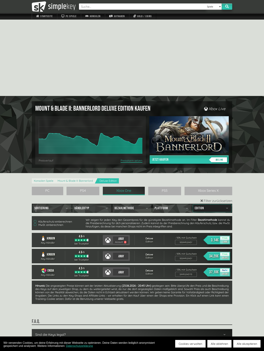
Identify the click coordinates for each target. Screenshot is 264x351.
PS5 (165, 114)
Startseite (44, 16)
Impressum (46, 328)
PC (47, 114)
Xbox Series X (208, 114)
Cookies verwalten (190, 343)
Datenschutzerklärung (79, 345)
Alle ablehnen (219, 343)
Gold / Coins (142, 16)
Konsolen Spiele (43, 104)
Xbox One (123, 114)
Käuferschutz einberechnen (53, 145)
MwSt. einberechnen (48, 148)
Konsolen (93, 16)
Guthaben (117, 16)
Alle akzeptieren (247, 343)
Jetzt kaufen (189, 83)
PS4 (83, 114)
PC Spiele (68, 16)
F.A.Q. (110, 328)
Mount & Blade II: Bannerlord (75, 104)
